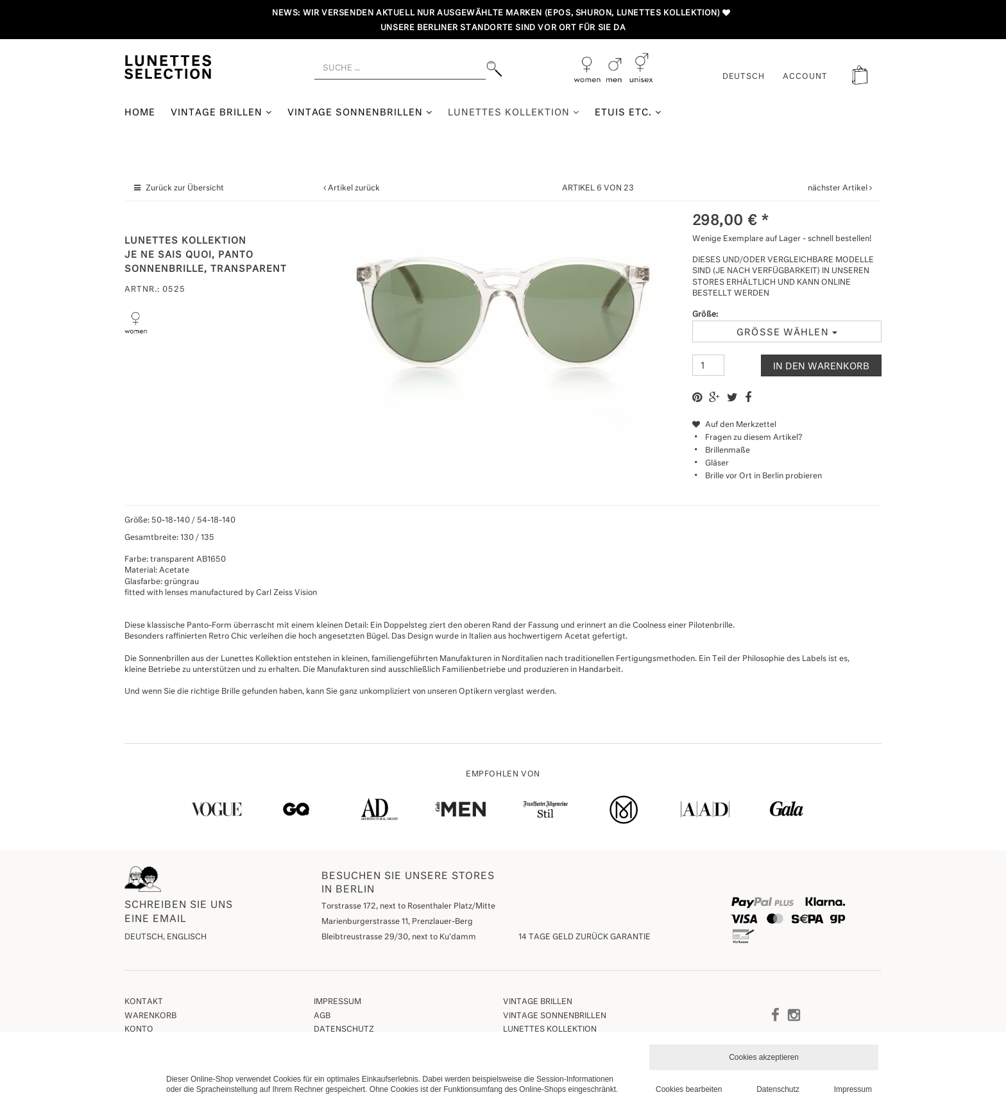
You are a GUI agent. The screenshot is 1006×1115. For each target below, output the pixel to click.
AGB (322, 1016)
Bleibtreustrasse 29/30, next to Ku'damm (398, 937)
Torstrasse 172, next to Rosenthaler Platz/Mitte (408, 906)
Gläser (717, 463)
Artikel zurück (354, 188)
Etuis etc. (628, 112)
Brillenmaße (727, 451)
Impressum (337, 1002)
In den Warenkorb (821, 366)
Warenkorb (150, 1016)
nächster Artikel (838, 188)
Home (139, 112)
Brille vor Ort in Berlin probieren (763, 476)
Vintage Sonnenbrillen (360, 112)
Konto (138, 1030)
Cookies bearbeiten (689, 1089)
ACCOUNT (805, 77)
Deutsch (743, 77)
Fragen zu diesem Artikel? (747, 438)
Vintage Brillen (221, 112)
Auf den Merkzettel (734, 425)
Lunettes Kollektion (513, 112)
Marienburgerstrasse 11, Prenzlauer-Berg (397, 922)
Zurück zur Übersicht (185, 188)
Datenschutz (344, 1030)
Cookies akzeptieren (764, 1057)
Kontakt (143, 1002)
